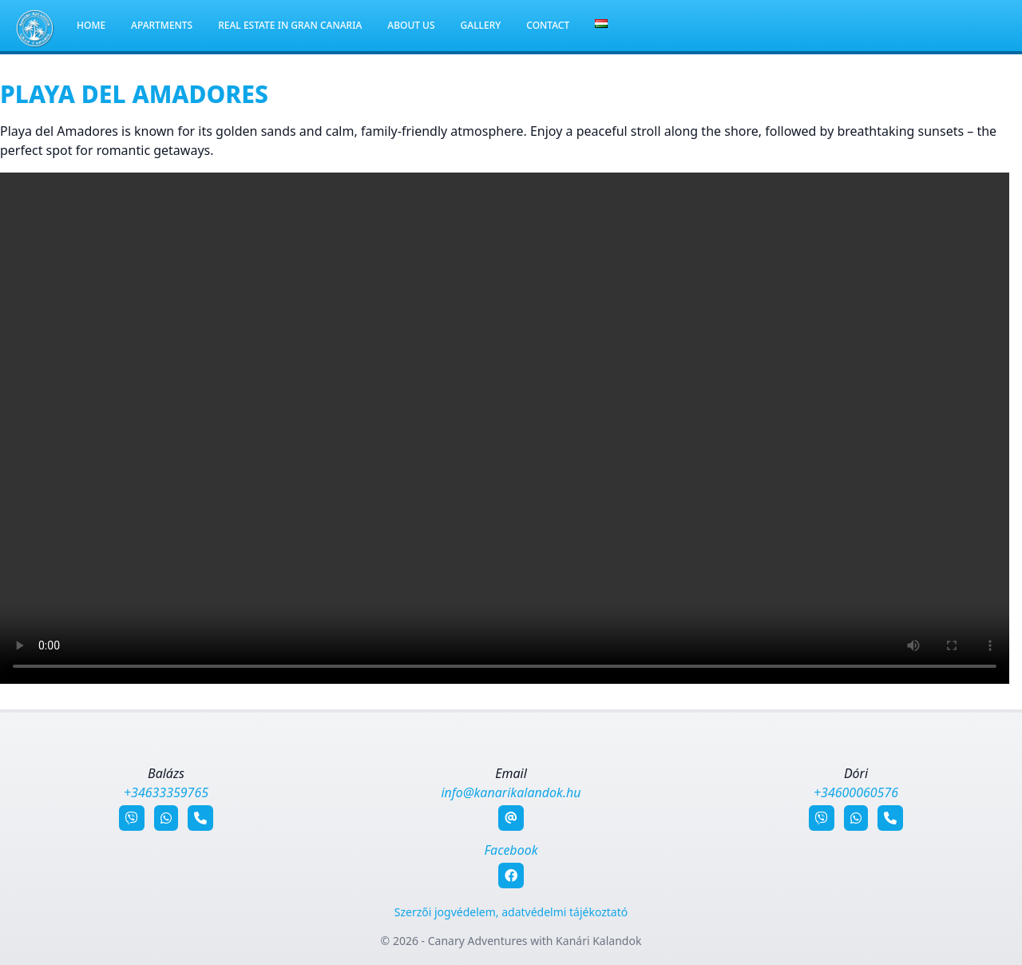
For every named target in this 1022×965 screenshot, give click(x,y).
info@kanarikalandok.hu (510, 792)
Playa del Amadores (134, 93)
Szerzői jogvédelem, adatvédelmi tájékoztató (511, 911)
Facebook (510, 850)
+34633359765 (166, 792)
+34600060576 (856, 792)
